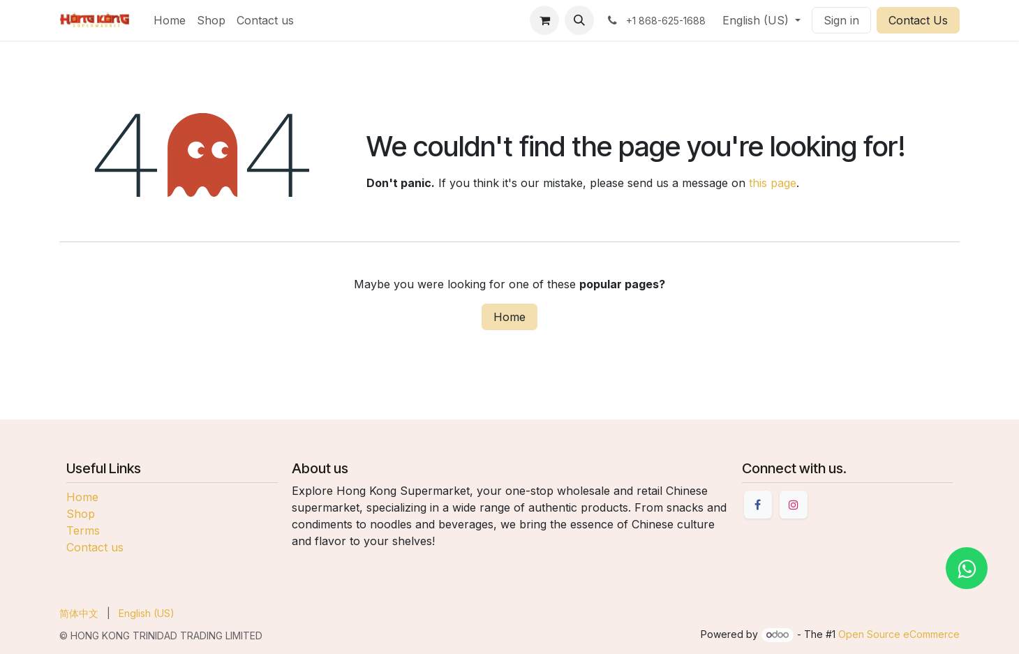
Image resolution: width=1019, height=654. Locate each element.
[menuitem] (169, 20)
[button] (579, 20)
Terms (83, 530)
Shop (80, 514)
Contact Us (918, 20)
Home (509, 317)
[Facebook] (758, 505)
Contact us (95, 547)
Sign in (841, 20)
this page (772, 183)
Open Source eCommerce (899, 634)
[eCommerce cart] (544, 20)
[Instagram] (794, 505)
